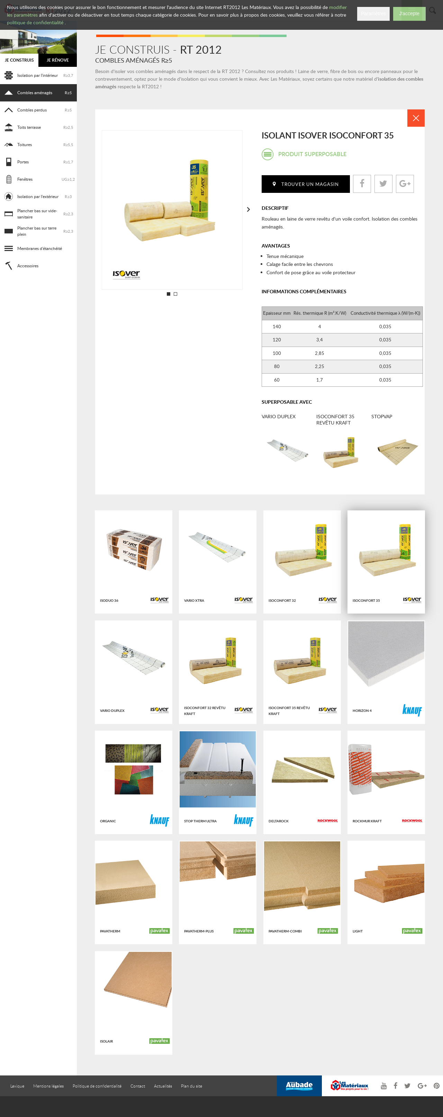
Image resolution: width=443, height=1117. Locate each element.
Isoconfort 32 (282, 600)
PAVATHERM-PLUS (199, 931)
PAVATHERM (110, 931)
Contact (137, 1086)
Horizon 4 (362, 710)
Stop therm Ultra (200, 821)
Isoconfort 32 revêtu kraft (204, 710)
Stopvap (381, 416)
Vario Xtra (194, 600)
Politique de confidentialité (97, 1086)
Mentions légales (48, 1086)
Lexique (17, 1086)
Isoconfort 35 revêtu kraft (335, 419)
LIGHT (358, 931)
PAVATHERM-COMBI (285, 931)
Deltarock (279, 821)
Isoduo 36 (109, 600)
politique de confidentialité (35, 22)
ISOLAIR (106, 1041)
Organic (108, 821)
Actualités (163, 1086)
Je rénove (58, 60)
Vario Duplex (279, 416)
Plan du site (191, 1086)
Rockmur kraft (367, 821)
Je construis (19, 60)
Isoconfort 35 (366, 600)
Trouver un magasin (310, 184)
